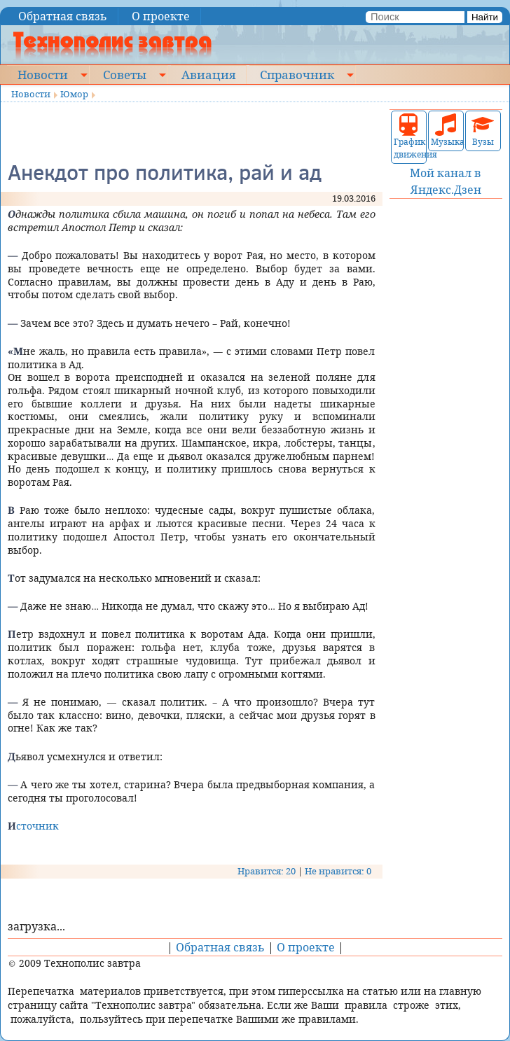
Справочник (297, 74)
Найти (484, 17)
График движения (409, 136)
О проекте (161, 16)
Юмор (74, 94)
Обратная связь (62, 16)
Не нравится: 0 (338, 871)
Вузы (482, 130)
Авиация (208, 74)
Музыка (446, 130)
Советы (124, 74)
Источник (33, 825)
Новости (43, 74)
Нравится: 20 (266, 871)
